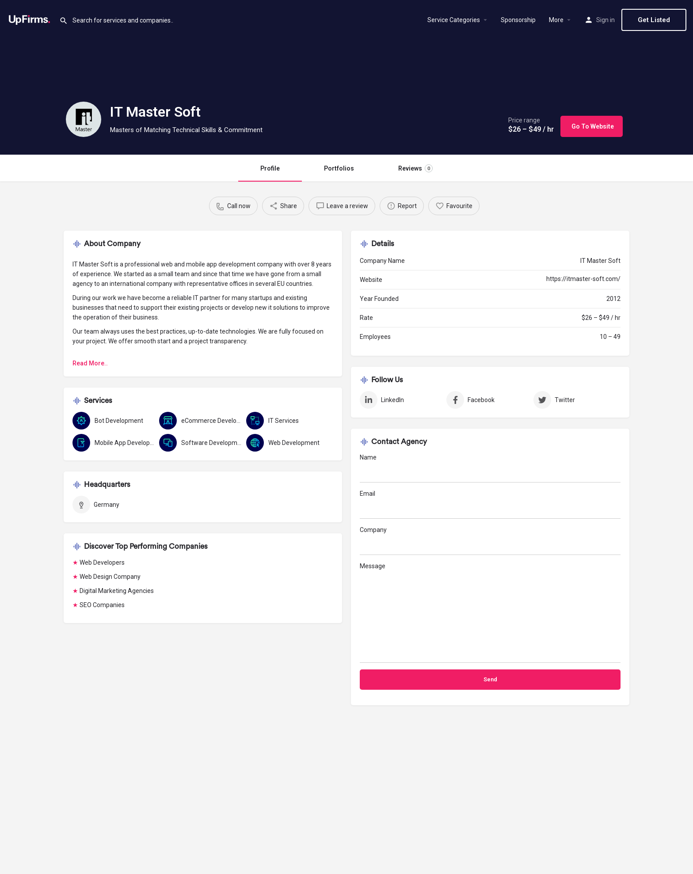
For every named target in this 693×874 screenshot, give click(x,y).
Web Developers (102, 562)
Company (490, 540)
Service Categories (453, 19)
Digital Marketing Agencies (117, 590)
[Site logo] (30, 19)
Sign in (605, 19)
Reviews (415, 168)
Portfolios (339, 168)
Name (490, 468)
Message (490, 612)
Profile (270, 168)
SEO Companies (102, 604)
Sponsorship (518, 19)
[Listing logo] (83, 119)
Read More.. (90, 363)
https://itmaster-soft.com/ (583, 278)
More (556, 19)
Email (490, 504)
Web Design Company (110, 576)
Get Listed (654, 20)
